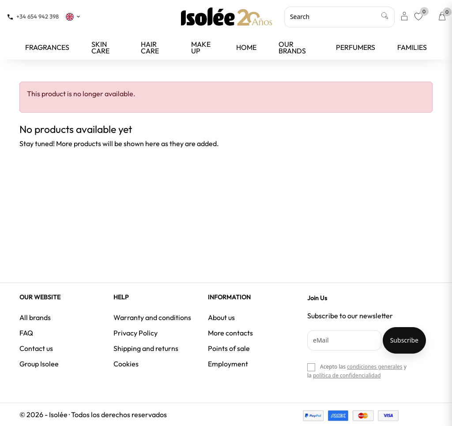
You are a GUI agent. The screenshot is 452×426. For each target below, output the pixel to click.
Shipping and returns (145, 348)
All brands (35, 317)
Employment (228, 363)
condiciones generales (374, 366)
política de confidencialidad (347, 375)
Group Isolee (39, 363)
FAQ (26, 332)
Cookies (126, 363)
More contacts (230, 332)
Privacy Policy (135, 332)
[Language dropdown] (73, 16)
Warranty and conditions (152, 317)
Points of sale (229, 348)
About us (221, 317)
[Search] (339, 17)
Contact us (36, 348)
